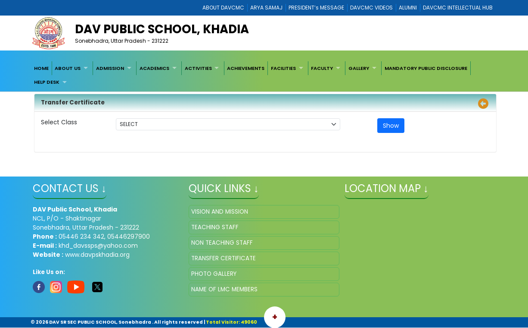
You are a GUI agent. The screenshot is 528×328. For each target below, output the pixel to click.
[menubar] (264, 75)
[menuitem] (41, 68)
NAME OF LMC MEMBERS (224, 289)
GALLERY (358, 68)
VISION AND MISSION (219, 212)
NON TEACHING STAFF (222, 243)
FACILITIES (283, 68)
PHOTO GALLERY (213, 274)
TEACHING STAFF (215, 227)
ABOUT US (68, 68)
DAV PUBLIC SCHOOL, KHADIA (162, 29)
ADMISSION (110, 68)
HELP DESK (46, 82)
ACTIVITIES (198, 68)
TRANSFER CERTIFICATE (223, 258)
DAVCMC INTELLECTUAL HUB (458, 7)
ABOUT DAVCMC (223, 7)
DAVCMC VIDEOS (371, 7)
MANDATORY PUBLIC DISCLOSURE (426, 68)
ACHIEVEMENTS (245, 68)
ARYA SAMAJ (266, 7)
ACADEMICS (154, 68)
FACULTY (322, 68)
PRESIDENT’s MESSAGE (316, 7)
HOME (41, 68)
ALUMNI (408, 7)
